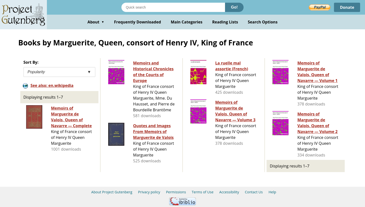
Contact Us (254, 192)
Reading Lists (225, 22)
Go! (234, 7)
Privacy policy (149, 192)
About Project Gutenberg (111, 192)
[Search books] (173, 7)
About (95, 22)
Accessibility (229, 192)
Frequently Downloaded (137, 22)
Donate (347, 7)
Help (272, 192)
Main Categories (187, 22)
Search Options (263, 22)
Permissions (176, 192)
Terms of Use (203, 192)
